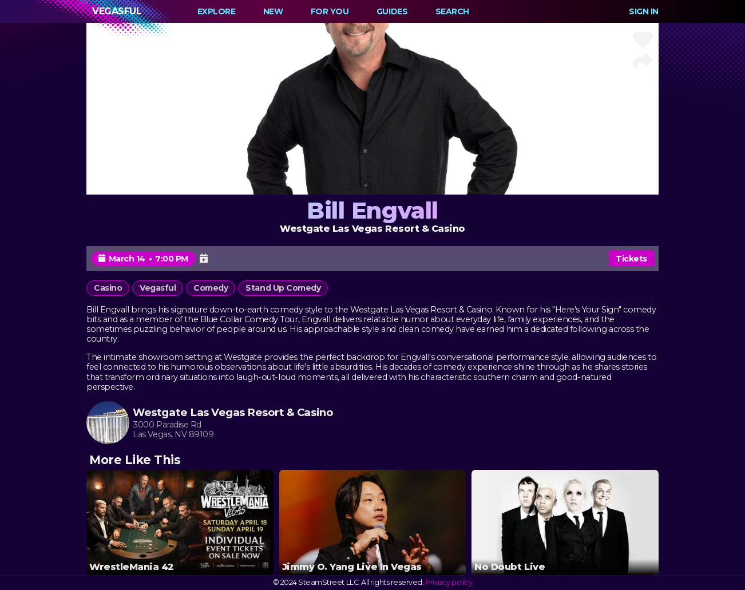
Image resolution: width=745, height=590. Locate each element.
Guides (392, 11)
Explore (216, 11)
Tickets (631, 259)
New (273, 11)
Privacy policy (448, 582)
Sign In (644, 11)
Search (452, 11)
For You (330, 11)
